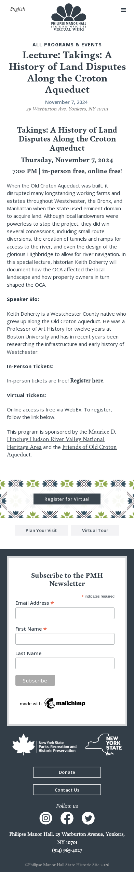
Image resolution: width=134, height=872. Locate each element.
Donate (67, 772)
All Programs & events (67, 44)
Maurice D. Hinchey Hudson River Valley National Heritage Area (61, 439)
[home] (67, 17)
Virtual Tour (95, 531)
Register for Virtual (67, 499)
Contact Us (67, 790)
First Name (31, 628)
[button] (17, 9)
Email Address (34, 602)
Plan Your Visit (41, 531)
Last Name (28, 653)
